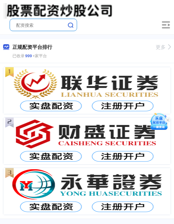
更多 (163, 47)
